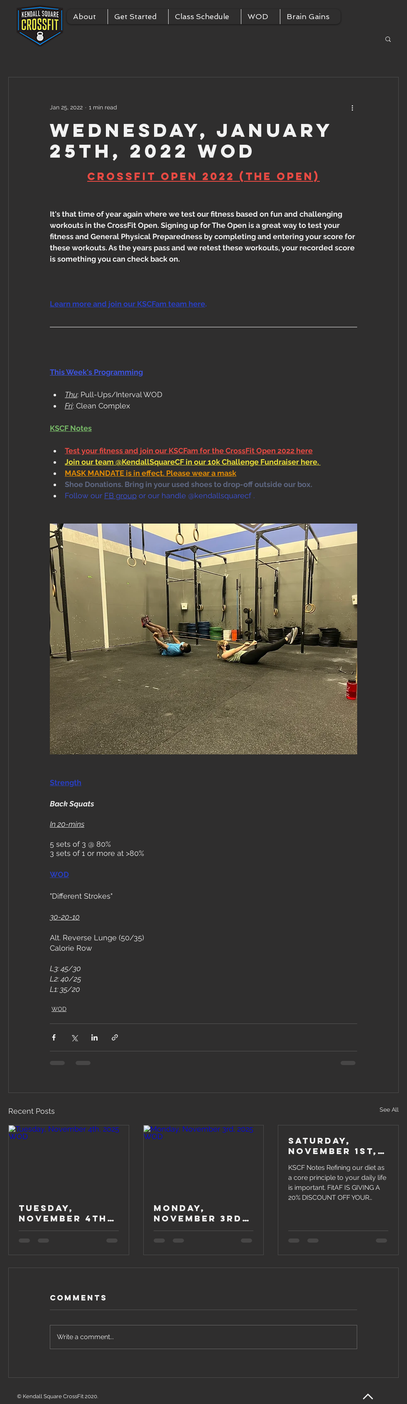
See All (389, 1109)
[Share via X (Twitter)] (74, 1037)
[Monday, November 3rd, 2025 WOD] (204, 1159)
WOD (58, 1009)
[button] (87, 16)
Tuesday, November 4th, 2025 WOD (65, 1213)
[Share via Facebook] (54, 1037)
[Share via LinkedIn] (94, 1037)
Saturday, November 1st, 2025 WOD (333, 1145)
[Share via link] (115, 1037)
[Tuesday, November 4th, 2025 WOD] (69, 1159)
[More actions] (352, 107)
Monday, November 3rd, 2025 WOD (200, 1213)
